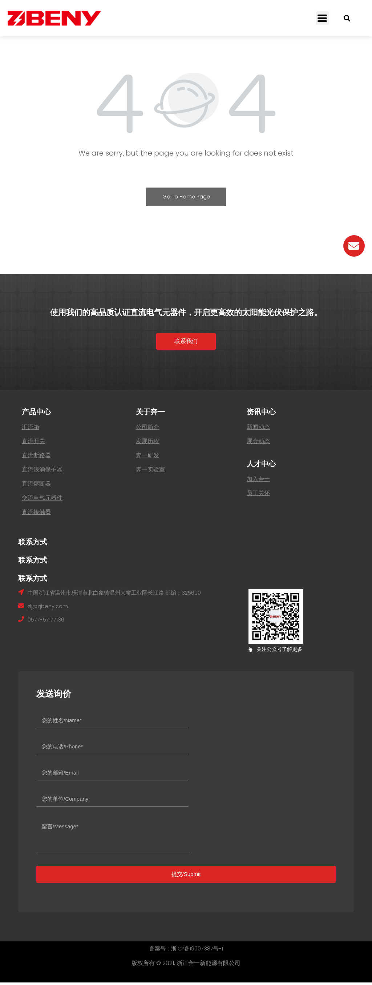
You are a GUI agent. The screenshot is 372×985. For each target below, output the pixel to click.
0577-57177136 (48, 623)
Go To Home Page (186, 196)
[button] (186, 342)
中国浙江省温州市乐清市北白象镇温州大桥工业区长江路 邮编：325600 (120, 595)
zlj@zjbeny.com (49, 609)
